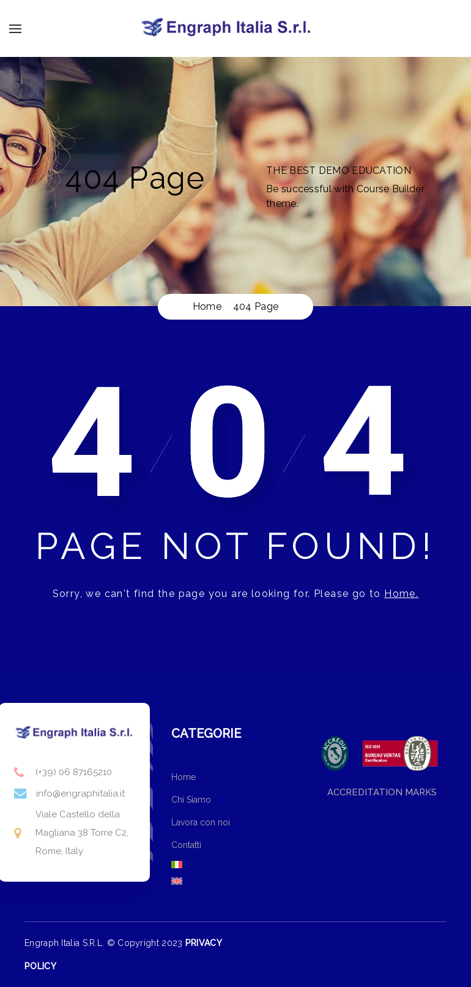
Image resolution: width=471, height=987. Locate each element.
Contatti (186, 845)
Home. (401, 593)
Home (183, 777)
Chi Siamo (191, 800)
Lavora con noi (200, 822)
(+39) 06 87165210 (73, 772)
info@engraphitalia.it (80, 793)
